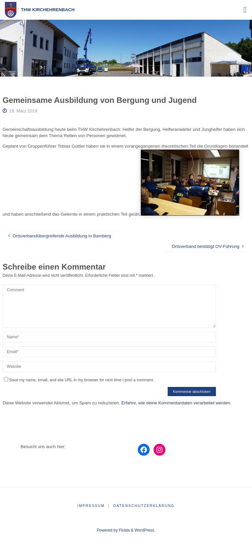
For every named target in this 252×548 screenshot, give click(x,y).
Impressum (91, 506)
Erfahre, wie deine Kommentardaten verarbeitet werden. (176, 402)
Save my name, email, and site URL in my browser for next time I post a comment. (79, 380)
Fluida (124, 530)
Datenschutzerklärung (144, 506)
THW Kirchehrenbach (48, 9)
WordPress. (145, 530)
